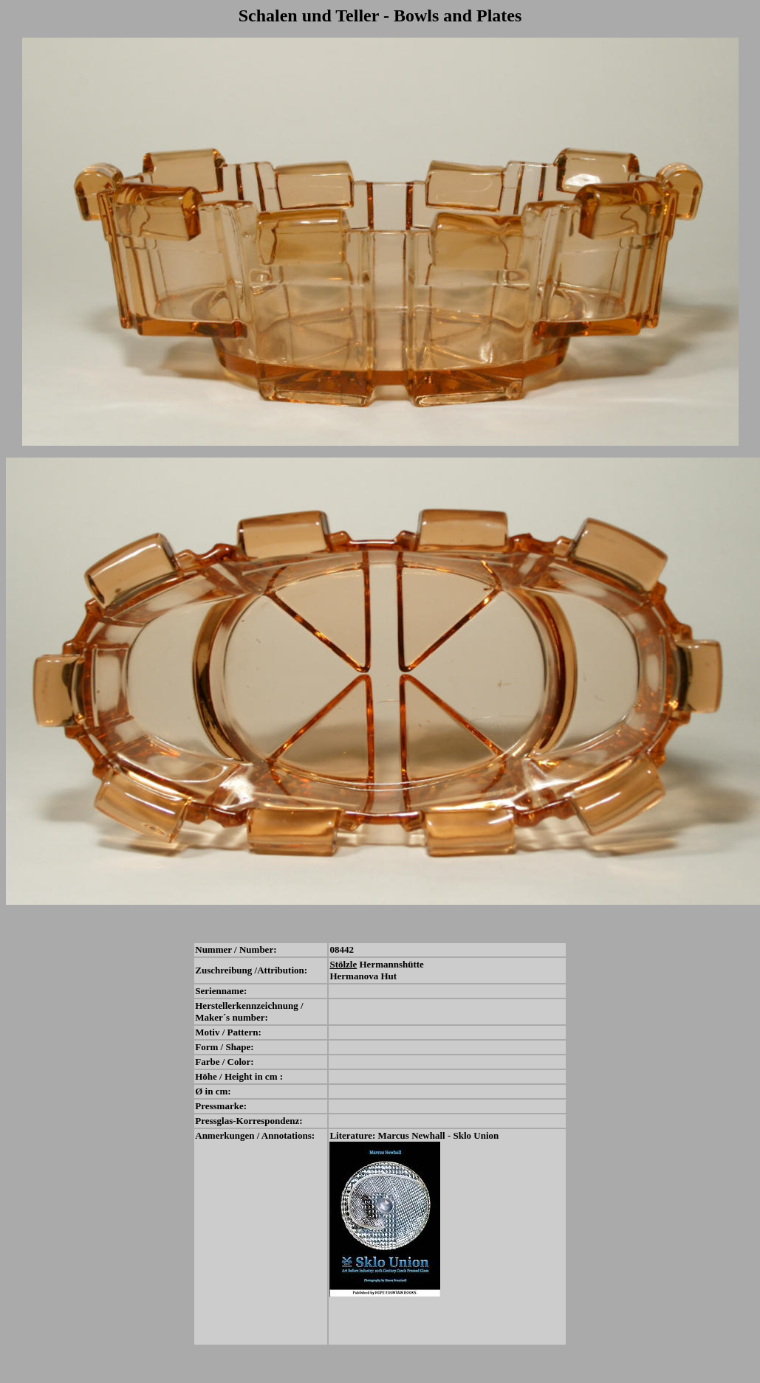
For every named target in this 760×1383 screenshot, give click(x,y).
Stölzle (343, 964)
